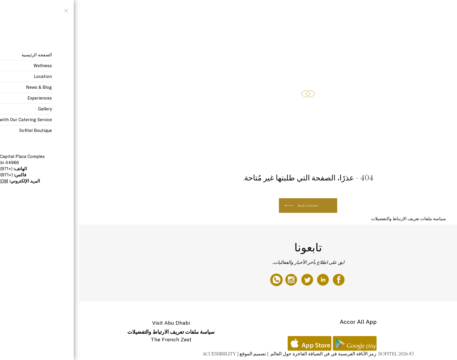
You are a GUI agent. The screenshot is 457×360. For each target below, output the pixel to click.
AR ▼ (33, 11)
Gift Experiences (202, 11)
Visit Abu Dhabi (91, 322)
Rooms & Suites (172, 11)
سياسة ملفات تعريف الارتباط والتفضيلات (328, 218)
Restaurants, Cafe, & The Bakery (104, 11)
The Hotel (227, 11)
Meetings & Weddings (58, 11)
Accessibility (140, 354)
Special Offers (145, 11)
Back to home (228, 206)
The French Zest (91, 339)
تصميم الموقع (173, 354)
